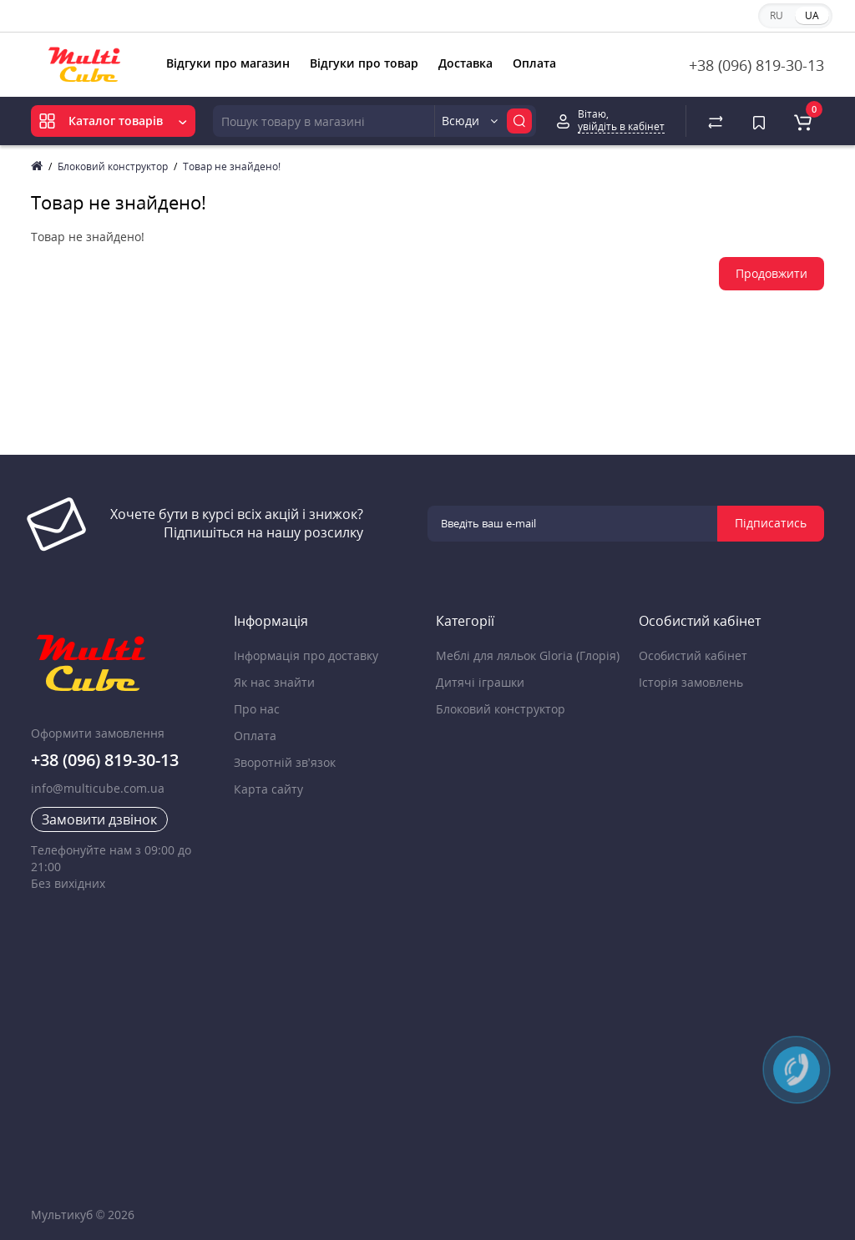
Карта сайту (268, 789)
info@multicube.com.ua (97, 788)
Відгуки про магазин (228, 63)
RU (776, 15)
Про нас (257, 709)
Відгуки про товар (364, 63)
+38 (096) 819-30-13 (756, 65)
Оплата (534, 63)
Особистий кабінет (693, 655)
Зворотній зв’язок (285, 762)
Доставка (465, 63)
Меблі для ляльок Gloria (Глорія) (528, 655)
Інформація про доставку (306, 655)
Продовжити (771, 273)
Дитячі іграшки (480, 682)
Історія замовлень (691, 682)
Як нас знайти (274, 682)
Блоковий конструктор (113, 166)
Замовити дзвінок (99, 819)
